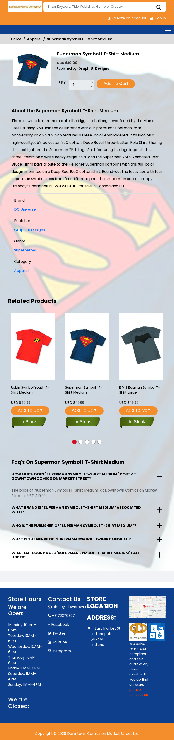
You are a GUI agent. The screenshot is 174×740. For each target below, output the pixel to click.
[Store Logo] (25, 6)
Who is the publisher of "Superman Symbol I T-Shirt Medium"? (74, 525)
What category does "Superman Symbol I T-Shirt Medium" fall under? (76, 555)
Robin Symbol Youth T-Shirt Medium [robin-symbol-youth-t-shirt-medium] (30, 390)
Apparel (34, 39)
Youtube (59, 642)
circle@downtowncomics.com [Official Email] (80, 606)
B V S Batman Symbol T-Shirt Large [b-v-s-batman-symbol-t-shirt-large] (139, 390)
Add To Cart (116, 83)
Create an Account (127, 18)
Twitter (59, 633)
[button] (74, 442)
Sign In (158, 18)
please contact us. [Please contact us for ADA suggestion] (139, 692)
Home (16, 39)
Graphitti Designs (29, 229)
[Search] (105, 7)
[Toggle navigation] (168, 29)
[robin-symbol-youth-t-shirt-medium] (33, 346)
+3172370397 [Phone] (63, 615)
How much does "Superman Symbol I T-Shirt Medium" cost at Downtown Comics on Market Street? (74, 476)
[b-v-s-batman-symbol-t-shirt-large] (141, 346)
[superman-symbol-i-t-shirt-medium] (87, 346)
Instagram (61, 651)
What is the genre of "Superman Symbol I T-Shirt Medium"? (71, 539)
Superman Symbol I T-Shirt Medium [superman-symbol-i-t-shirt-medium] (83, 390)
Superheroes (25, 250)
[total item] (81, 85)
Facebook (60, 624)
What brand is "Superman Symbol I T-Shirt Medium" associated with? (76, 509)
